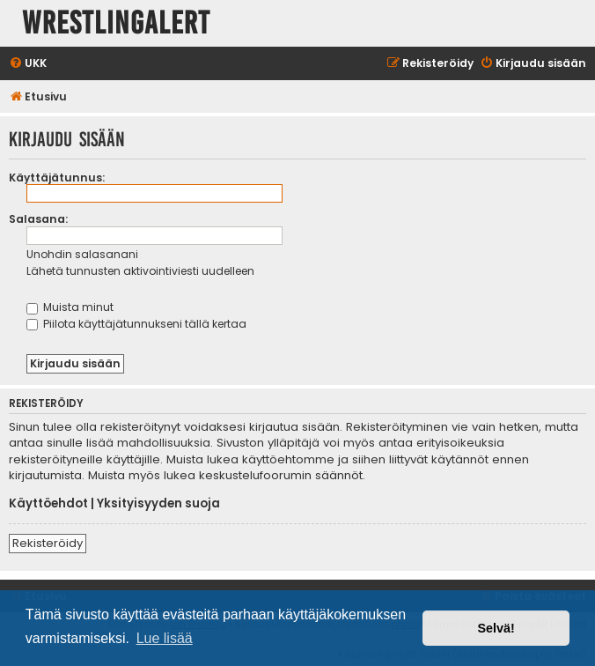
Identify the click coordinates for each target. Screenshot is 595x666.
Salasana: (38, 218)
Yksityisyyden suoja (158, 504)
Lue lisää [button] (164, 638)
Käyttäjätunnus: (57, 177)
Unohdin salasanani (82, 254)
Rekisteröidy (47, 543)
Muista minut (70, 307)
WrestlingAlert (116, 23)
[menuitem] (28, 64)
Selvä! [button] (495, 628)
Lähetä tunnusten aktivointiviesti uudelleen (140, 271)
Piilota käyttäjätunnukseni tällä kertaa (136, 323)
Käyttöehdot (48, 504)
